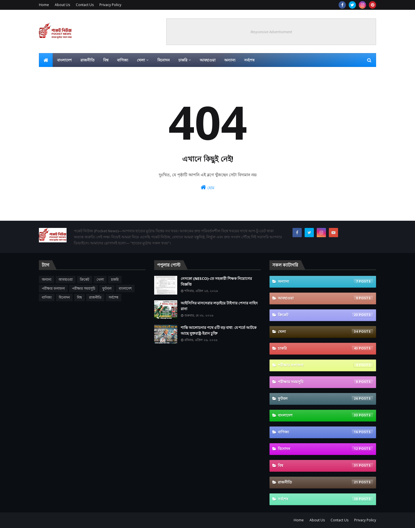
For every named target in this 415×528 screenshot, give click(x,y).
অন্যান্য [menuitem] (229, 60)
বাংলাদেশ (125, 288)
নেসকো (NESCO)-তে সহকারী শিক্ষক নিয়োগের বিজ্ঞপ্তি (216, 281)
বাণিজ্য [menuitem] (122, 60)
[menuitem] (46, 60)
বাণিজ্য (47, 297)
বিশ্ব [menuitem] (105, 60)
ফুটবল (107, 288)
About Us (62, 4)
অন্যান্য (46, 279)
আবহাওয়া (66, 279)
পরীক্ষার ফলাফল (53, 288)
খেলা (100, 279)
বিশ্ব (79, 297)
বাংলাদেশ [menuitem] (64, 60)
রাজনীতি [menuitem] (87, 60)
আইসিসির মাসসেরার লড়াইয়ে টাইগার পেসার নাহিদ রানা (219, 305)
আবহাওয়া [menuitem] (208, 60)
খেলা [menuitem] (141, 60)
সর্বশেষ (113, 297)
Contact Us (85, 4)
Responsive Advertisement (271, 31)
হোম (207, 187)
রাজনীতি (95, 297)
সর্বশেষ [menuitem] (249, 60)
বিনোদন (64, 297)
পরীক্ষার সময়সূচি (83, 288)
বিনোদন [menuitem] (163, 60)
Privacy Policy (110, 4)
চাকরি (115, 279)
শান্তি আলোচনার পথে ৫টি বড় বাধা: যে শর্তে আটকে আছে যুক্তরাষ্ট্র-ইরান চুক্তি (218, 330)
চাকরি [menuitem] (182, 60)
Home (44, 4)
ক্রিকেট (84, 279)
